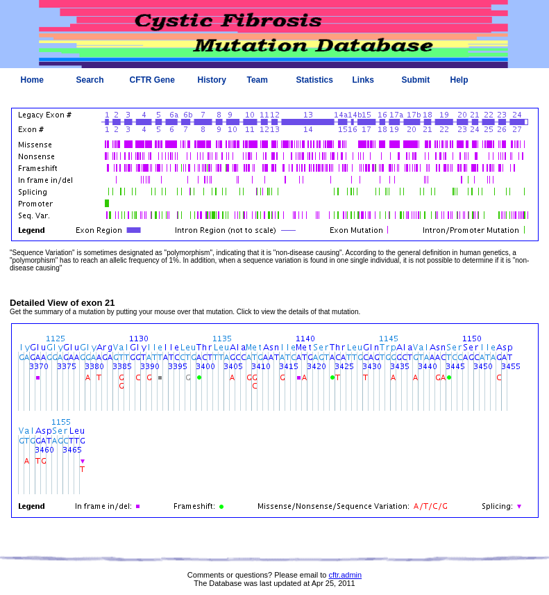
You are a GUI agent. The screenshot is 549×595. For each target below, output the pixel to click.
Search (90, 80)
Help (459, 80)
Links (363, 80)
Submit (416, 80)
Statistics (314, 80)
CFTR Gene (152, 80)
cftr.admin (345, 575)
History (212, 80)
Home (32, 80)
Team (257, 80)
